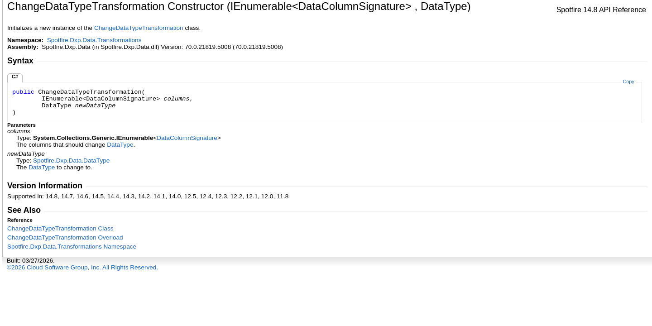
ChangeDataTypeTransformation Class (60, 228)
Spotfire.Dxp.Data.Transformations (94, 40)
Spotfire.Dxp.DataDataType (71, 160)
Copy (628, 81)
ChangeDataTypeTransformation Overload (65, 237)
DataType (120, 144)
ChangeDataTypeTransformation (138, 27)
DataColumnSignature (187, 137)
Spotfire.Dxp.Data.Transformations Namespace (71, 246)
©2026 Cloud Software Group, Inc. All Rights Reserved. (82, 267)
